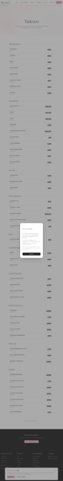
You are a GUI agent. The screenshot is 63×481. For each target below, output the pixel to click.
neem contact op (34, 248)
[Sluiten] (41, 225)
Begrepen (31, 254)
